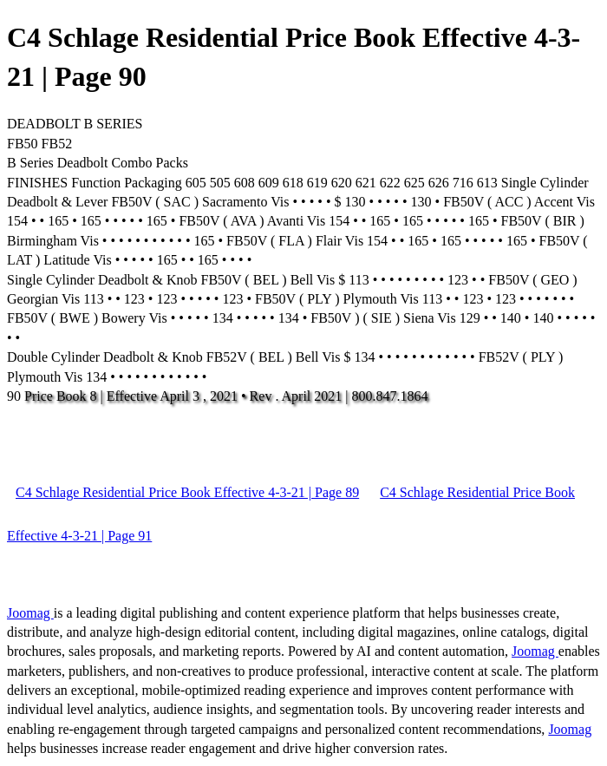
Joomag (30, 613)
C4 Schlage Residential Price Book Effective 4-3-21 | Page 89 (187, 492)
